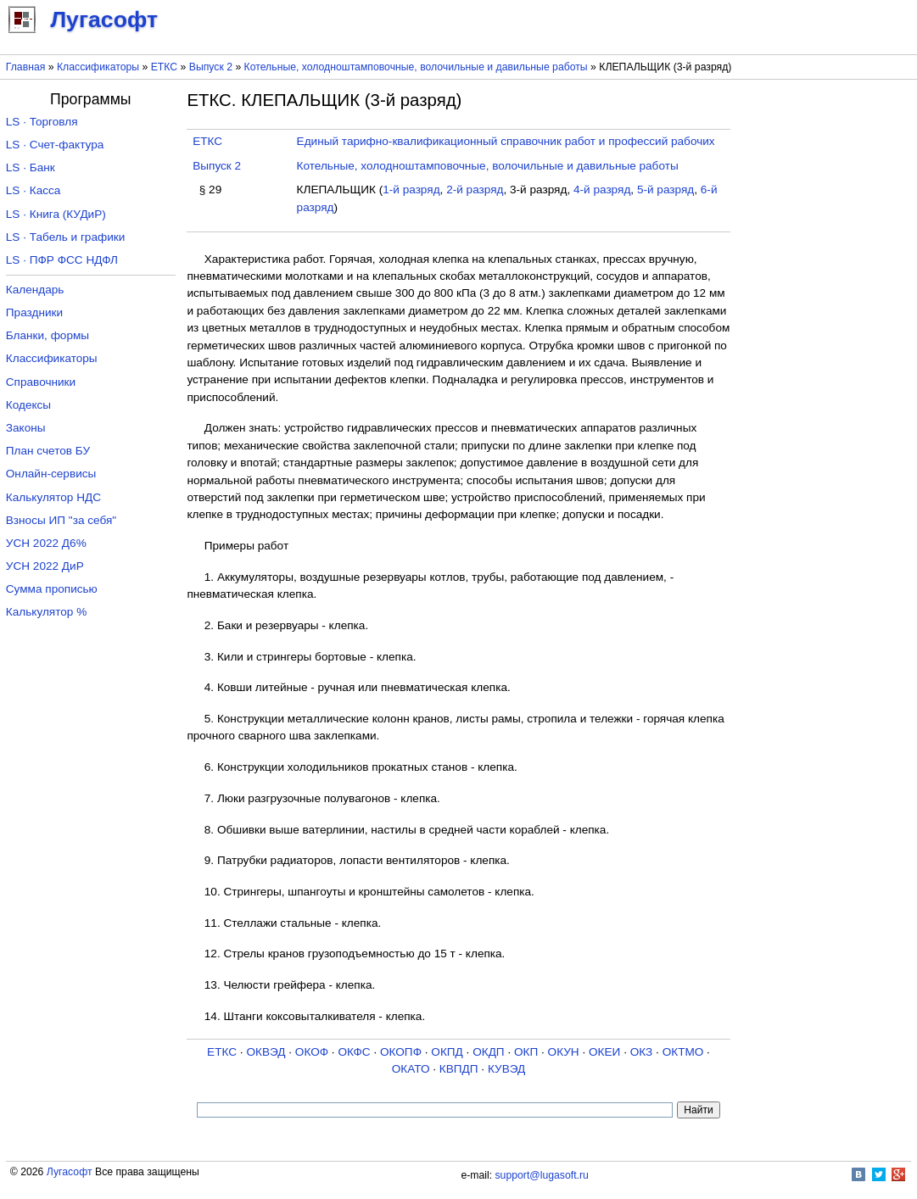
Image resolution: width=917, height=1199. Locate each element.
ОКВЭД (265, 1052)
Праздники (34, 312)
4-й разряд (601, 189)
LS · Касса (33, 190)
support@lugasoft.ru (542, 1175)
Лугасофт (69, 1172)
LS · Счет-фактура (55, 144)
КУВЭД (506, 1068)
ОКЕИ (604, 1052)
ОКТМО (683, 1052)
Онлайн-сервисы (51, 473)
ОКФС (354, 1052)
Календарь (35, 289)
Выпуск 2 (210, 67)
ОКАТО (411, 1068)
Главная (26, 67)
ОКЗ (641, 1052)
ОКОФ (311, 1052)
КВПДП (458, 1068)
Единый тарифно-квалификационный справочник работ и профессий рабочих (506, 141)
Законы (26, 427)
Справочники (40, 382)
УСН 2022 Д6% (46, 543)
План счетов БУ (48, 450)
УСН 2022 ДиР (45, 566)
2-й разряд (474, 189)
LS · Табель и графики (66, 237)
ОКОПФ (401, 1052)
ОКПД (446, 1052)
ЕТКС (164, 67)
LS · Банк (30, 167)
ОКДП (488, 1052)
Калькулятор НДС (53, 497)
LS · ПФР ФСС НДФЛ (62, 260)
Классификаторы (98, 67)
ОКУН (563, 1052)
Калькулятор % (46, 611)
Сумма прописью (52, 589)
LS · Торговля (42, 121)
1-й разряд (411, 189)
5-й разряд (665, 189)
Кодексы (28, 405)
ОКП (526, 1052)
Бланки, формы (47, 335)
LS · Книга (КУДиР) (56, 214)
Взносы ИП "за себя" (61, 520)
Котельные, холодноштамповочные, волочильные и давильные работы (416, 67)
